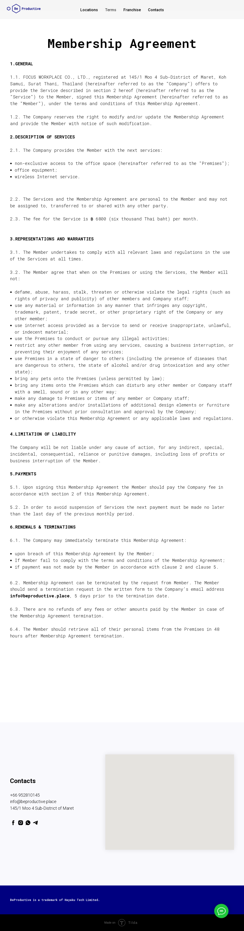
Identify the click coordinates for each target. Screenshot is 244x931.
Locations (89, 10)
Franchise (132, 10)
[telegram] (35, 823)
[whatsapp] (28, 823)
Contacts (156, 10)
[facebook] (13, 823)
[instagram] (21, 823)
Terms (110, 10)
